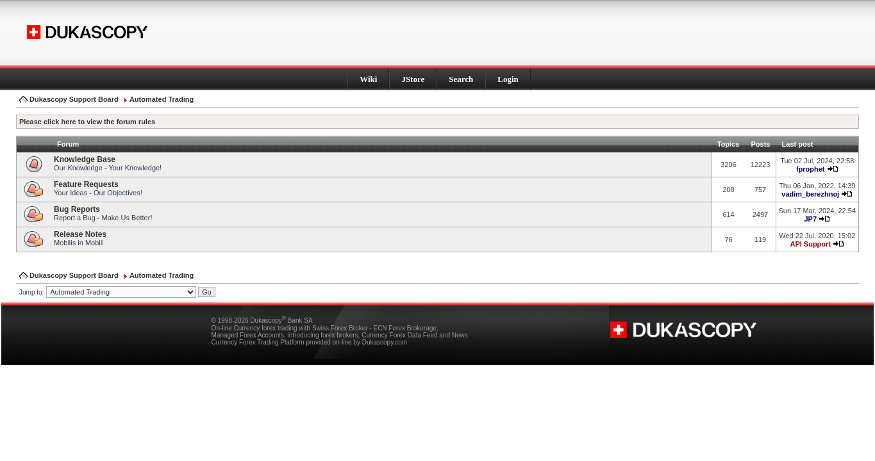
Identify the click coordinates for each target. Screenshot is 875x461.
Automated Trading (161, 99)
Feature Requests (86, 184)
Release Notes (80, 234)
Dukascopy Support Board (74, 99)
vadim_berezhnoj (810, 194)
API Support (810, 244)
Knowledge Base (84, 159)
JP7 (810, 219)
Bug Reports (77, 209)
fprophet (810, 169)
